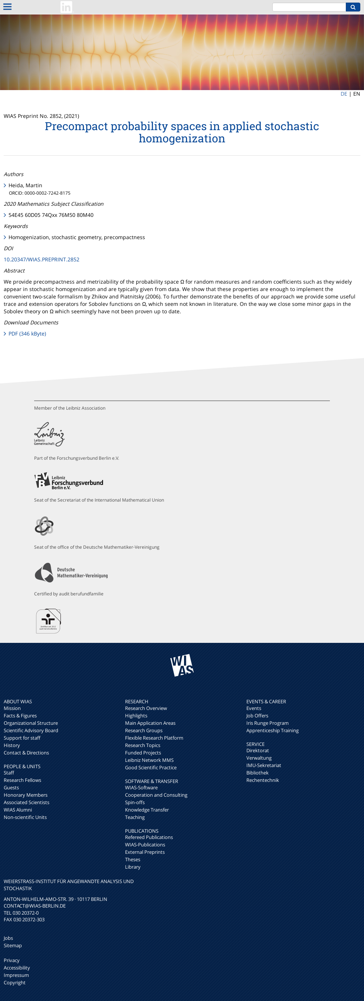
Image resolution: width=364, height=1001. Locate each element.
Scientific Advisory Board (31, 730)
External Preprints (145, 852)
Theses (132, 859)
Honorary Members (25, 795)
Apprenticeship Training (272, 730)
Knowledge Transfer (147, 809)
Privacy (12, 960)
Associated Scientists (26, 802)
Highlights (136, 715)
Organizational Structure (31, 723)
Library (133, 866)
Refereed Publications (149, 837)
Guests (11, 787)
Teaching (135, 817)
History (12, 745)
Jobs (8, 938)
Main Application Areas (150, 723)
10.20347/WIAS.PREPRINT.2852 (41, 259)
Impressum (16, 975)
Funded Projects (143, 752)
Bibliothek (257, 772)
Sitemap (13, 945)
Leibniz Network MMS (149, 760)
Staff (9, 772)
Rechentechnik (262, 780)
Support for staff (22, 737)
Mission (12, 708)
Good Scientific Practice (151, 767)
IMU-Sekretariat (263, 765)
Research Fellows (22, 780)
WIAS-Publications (145, 844)
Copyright (15, 982)
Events (253, 708)
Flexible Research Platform (154, 737)
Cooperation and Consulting (156, 795)
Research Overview (146, 708)
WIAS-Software (141, 787)
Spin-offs (135, 802)
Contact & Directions (26, 752)
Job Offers (257, 715)
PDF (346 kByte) (27, 333)
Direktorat (257, 750)
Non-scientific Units (25, 817)
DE (344, 93)
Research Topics (142, 745)
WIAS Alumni (18, 809)
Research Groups (144, 730)
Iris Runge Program (267, 723)
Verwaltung (259, 757)
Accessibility (17, 967)
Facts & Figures (20, 715)
